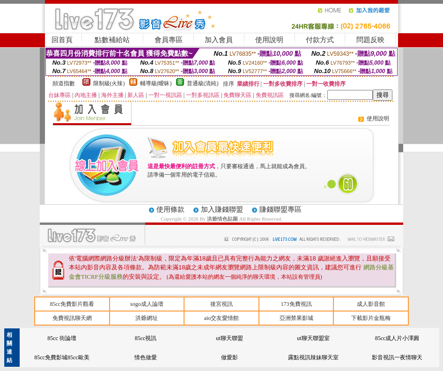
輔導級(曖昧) (156, 83)
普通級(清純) (203, 83)
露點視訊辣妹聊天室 (313, 357)
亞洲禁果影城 (296, 318)
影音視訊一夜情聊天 (397, 357)
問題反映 (370, 40)
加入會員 (219, 40)
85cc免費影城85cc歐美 (61, 357)
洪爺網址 (146, 318)
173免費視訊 (296, 304)
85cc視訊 (146, 338)
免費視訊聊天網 (72, 318)
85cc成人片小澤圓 (397, 338)
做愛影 (229, 357)
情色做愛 (145, 357)
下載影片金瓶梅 (371, 318)
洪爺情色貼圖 (223, 219)
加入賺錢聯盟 (222, 209)
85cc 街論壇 (61, 338)
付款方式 (320, 40)
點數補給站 (112, 40)
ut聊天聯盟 (229, 338)
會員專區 (169, 40)
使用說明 (269, 40)
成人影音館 (371, 304)
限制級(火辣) (109, 83)
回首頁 (62, 40)
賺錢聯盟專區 (280, 209)
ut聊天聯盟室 (313, 338)
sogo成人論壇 (146, 304)
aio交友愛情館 (221, 318)
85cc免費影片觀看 (72, 304)
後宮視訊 (221, 304)
